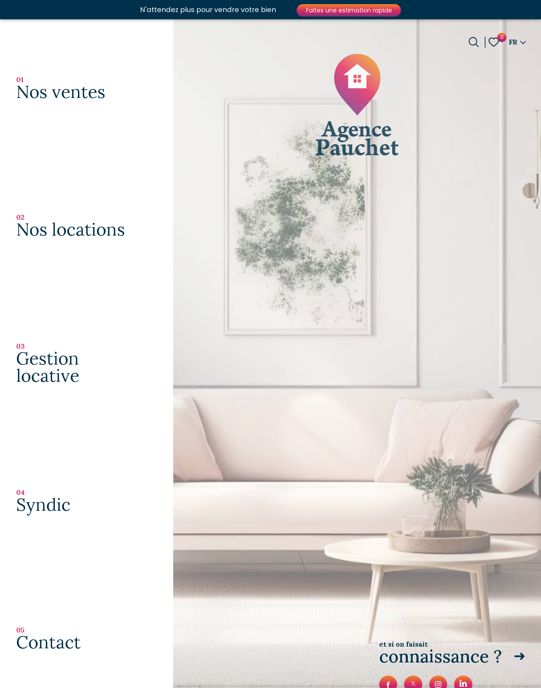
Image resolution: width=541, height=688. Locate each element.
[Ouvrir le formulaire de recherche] (473, 42)
